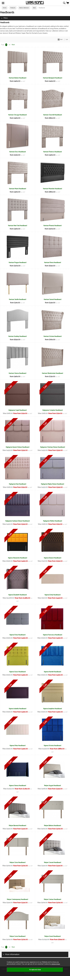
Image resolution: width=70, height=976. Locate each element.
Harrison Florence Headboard (52, 152)
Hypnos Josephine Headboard (52, 708)
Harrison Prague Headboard (17, 262)
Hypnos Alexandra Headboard (17, 558)
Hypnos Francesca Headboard (52, 635)
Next (13, 45)
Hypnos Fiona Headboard (17, 635)
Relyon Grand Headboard (52, 936)
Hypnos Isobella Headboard (17, 708)
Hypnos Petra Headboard (17, 745)
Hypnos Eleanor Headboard (52, 558)
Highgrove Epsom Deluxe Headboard (17, 447)
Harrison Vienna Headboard (17, 373)
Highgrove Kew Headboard (17, 484)
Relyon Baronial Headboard (17, 825)
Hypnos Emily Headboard (52, 595)
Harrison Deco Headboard (17, 152)
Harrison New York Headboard (17, 225)
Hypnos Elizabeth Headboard (17, 595)
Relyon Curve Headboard (17, 936)
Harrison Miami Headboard (17, 188)
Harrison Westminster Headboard (52, 373)
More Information (12, 954)
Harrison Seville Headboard (17, 299)
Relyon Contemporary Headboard (17, 899)
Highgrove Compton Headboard (52, 410)
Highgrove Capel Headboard (18, 410)
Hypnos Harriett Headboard (52, 671)
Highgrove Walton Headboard (52, 521)
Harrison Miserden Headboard (52, 188)
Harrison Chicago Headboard (17, 115)
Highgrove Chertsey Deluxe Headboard (52, 447)
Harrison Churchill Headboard (52, 115)
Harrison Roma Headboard (52, 262)
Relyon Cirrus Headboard (17, 862)
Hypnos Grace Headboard (17, 671)
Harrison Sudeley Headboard (17, 336)
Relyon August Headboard (52, 785)
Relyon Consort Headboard (52, 862)
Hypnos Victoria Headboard (52, 745)
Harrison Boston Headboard (17, 78)
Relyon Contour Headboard (52, 899)
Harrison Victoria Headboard (52, 336)
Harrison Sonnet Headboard (52, 299)
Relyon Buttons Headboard (52, 825)
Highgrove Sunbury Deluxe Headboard (17, 521)
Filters (5, 18)
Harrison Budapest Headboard (52, 78)
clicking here (55, 964)
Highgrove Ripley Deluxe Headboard (52, 484)
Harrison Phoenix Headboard (52, 225)
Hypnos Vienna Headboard (17, 785)
